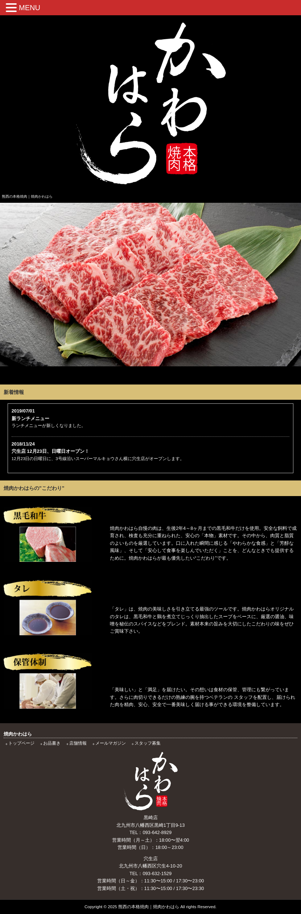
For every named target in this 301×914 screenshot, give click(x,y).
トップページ (21, 743)
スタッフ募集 (148, 743)
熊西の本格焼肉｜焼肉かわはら (148, 907)
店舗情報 (78, 743)
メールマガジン (110, 743)
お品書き (52, 743)
